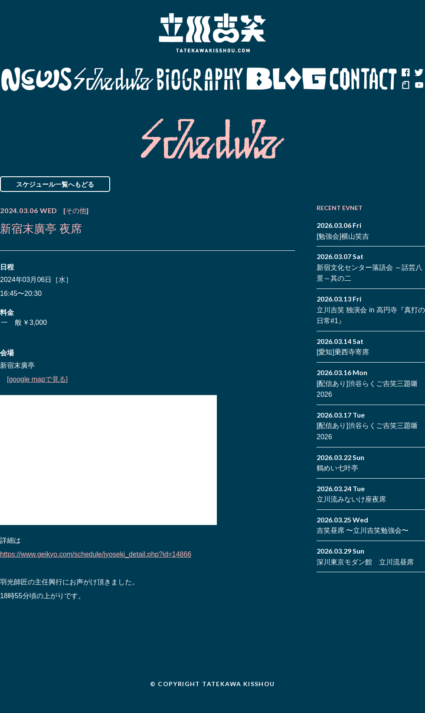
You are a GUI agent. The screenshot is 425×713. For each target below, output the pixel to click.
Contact (363, 79)
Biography (200, 79)
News (36, 79)
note (405, 85)
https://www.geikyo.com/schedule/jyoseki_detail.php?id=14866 (96, 554)
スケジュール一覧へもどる (55, 184)
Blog (286, 79)
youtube (418, 85)
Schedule (113, 79)
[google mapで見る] (37, 379)
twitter (418, 72)
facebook (405, 72)
